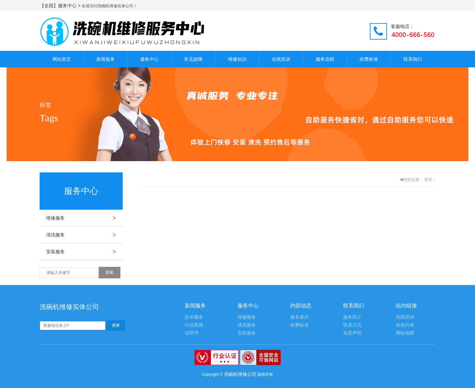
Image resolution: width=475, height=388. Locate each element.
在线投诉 (281, 59)
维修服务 (84, 218)
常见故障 (193, 59)
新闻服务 (105, 59)
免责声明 (352, 333)
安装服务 (84, 251)
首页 (428, 180)
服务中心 (149, 59)
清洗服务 (84, 235)
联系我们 (412, 59)
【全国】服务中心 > (61, 5)
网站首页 (61, 59)
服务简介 (352, 317)
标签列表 (405, 325)
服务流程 (325, 59)
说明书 (192, 333)
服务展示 (299, 317)
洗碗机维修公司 (240, 374)
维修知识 (237, 59)
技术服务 (194, 317)
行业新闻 (194, 325)
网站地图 (405, 333)
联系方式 (352, 325)
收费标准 (369, 59)
